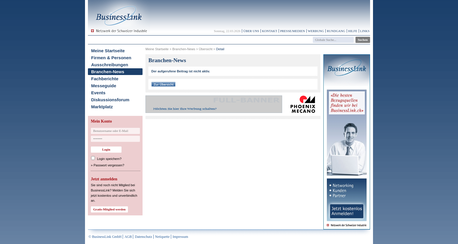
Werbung (316, 31)
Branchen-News (107, 71)
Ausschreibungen (109, 64)
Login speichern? (109, 159)
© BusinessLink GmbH (105, 237)
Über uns (251, 31)
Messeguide (103, 85)
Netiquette (162, 237)
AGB (128, 237)
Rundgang (336, 31)
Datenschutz (143, 237)
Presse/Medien (292, 31)
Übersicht (205, 49)
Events (98, 92)
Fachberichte (104, 78)
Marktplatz (102, 106)
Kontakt (269, 31)
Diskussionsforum (110, 99)
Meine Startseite (108, 50)
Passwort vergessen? (108, 165)
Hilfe (352, 31)
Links (364, 31)
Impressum (180, 237)
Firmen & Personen (111, 57)
